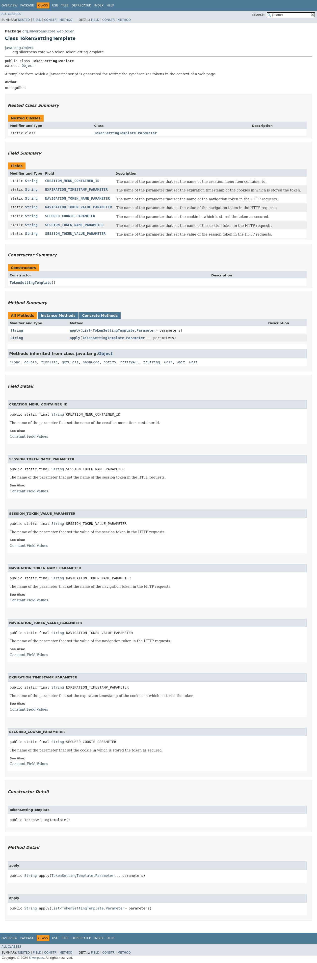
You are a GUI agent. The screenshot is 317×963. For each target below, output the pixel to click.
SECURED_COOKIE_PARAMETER (70, 216)
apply (75, 330)
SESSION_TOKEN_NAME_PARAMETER (74, 225)
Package (27, 5)
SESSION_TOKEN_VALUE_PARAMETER (75, 234)
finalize (49, 362)
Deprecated (81, 5)
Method (66, 20)
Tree (65, 5)
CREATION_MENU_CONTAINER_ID (72, 181)
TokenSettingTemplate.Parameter (125, 133)
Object (28, 66)
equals (30, 362)
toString (151, 362)
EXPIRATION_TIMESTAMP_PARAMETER (76, 189)
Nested (24, 20)
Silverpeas (36, 958)
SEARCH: (258, 15)
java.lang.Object (19, 48)
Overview (9, 5)
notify (110, 362)
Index (99, 5)
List (86, 330)
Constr (50, 20)
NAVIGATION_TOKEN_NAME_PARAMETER (77, 198)
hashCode (91, 362)
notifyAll (129, 362)
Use (55, 5)
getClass (70, 362)
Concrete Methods (100, 316)
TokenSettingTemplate (31, 283)
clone (15, 362)
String (31, 181)
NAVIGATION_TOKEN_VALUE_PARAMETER (78, 207)
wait (168, 362)
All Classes (11, 14)
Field (37, 20)
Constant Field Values (29, 436)
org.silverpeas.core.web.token (48, 31)
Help (110, 5)
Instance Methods (58, 316)
